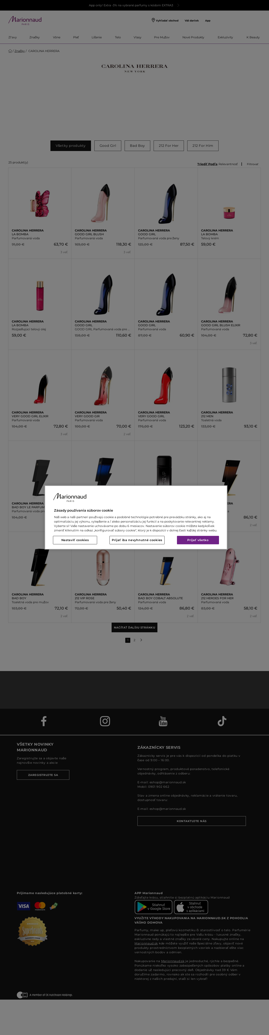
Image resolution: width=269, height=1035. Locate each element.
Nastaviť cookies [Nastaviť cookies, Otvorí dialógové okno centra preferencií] (75, 540)
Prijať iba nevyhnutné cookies (137, 540)
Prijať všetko (198, 540)
